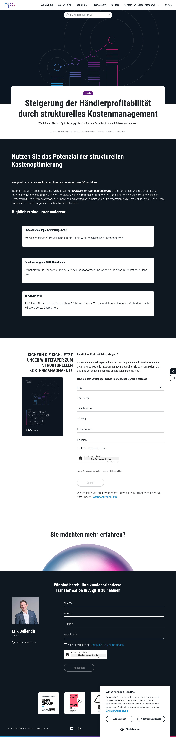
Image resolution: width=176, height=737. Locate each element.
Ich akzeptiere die (96, 645)
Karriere (115, 4)
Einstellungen (133, 729)
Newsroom (100, 4)
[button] (83, 5)
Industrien (81, 4)
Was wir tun (47, 4)
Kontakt (128, 4)
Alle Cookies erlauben (151, 719)
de (170, 4)
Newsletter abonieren (93, 448)
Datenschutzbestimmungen (107, 645)
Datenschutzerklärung (117, 711)
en (166, 4)
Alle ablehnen (119, 719)
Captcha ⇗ (113, 462)
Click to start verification (101, 459)
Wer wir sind (64, 4)
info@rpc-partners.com (24, 642)
